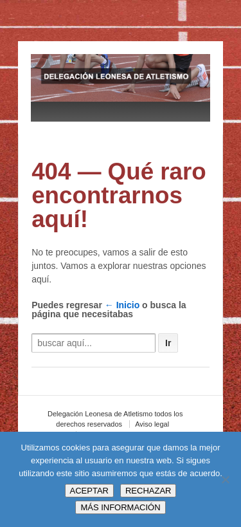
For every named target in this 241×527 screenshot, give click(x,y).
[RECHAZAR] (225, 479)
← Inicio (122, 305)
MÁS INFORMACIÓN (120, 507)
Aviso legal (152, 424)
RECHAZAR (148, 490)
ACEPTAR (89, 490)
